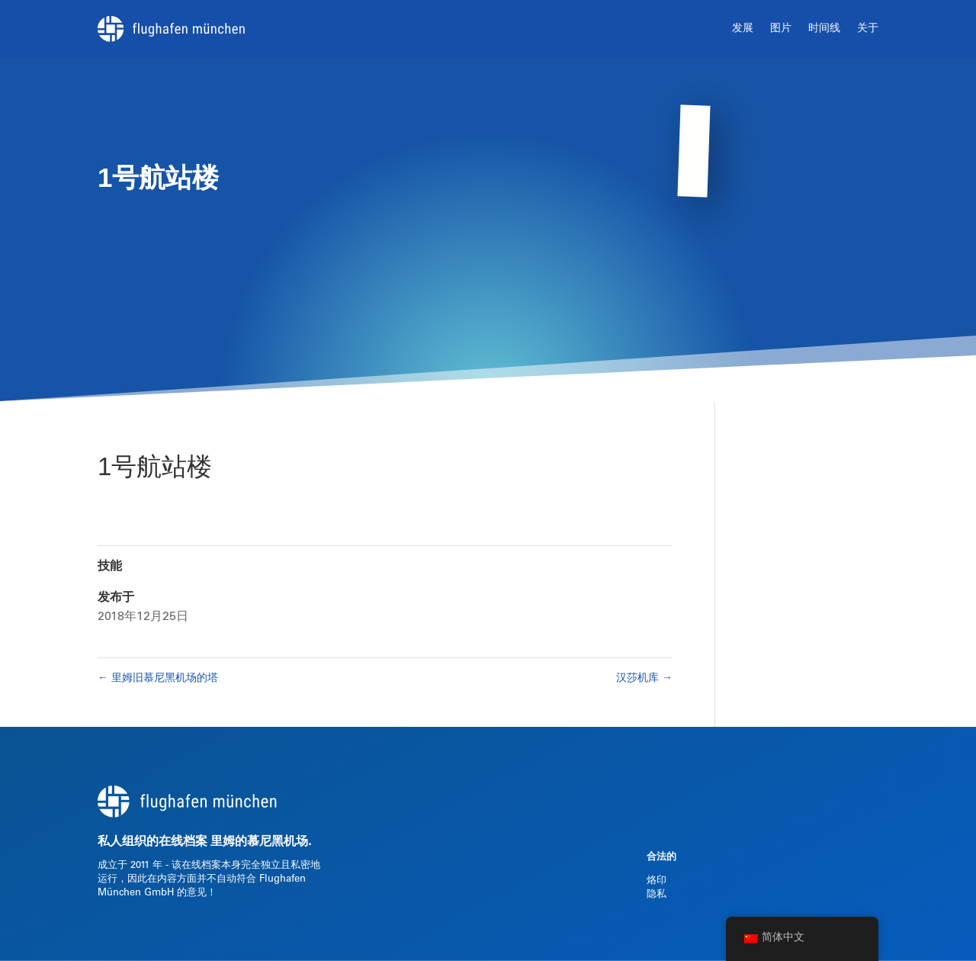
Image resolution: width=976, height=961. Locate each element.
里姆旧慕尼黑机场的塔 (158, 678)
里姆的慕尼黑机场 (259, 842)
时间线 (824, 29)
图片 (780, 29)
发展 (742, 29)
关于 (867, 29)
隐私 (656, 895)
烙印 (656, 881)
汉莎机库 (644, 678)
